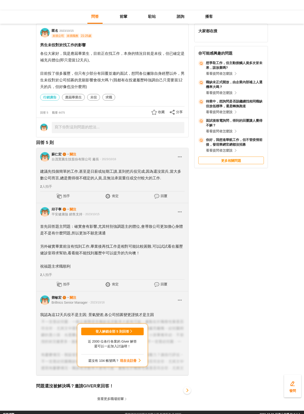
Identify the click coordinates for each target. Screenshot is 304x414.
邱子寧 (57, 209)
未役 (93, 97)
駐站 (152, 16)
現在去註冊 (128, 361)
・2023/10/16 (107, 159)
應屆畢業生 (73, 97)
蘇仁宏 (57, 154)
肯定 (115, 196)
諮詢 (180, 16)
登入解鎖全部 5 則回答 (112, 331)
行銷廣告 (50, 97)
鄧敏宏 (57, 297)
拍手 (66, 196)
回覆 (164, 196)
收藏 (161, 112)
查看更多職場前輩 (110, 399)
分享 (179, 112)
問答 (95, 16)
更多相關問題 (231, 161)
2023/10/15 (66, 31)
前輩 (123, 16)
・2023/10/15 (91, 214)
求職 (108, 97)
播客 (209, 16)
